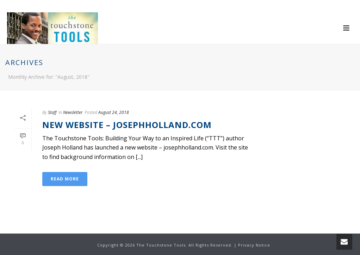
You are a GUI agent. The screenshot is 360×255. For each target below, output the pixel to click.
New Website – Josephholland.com (127, 124)
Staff (52, 112)
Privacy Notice (254, 245)
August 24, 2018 (113, 112)
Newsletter (73, 112)
